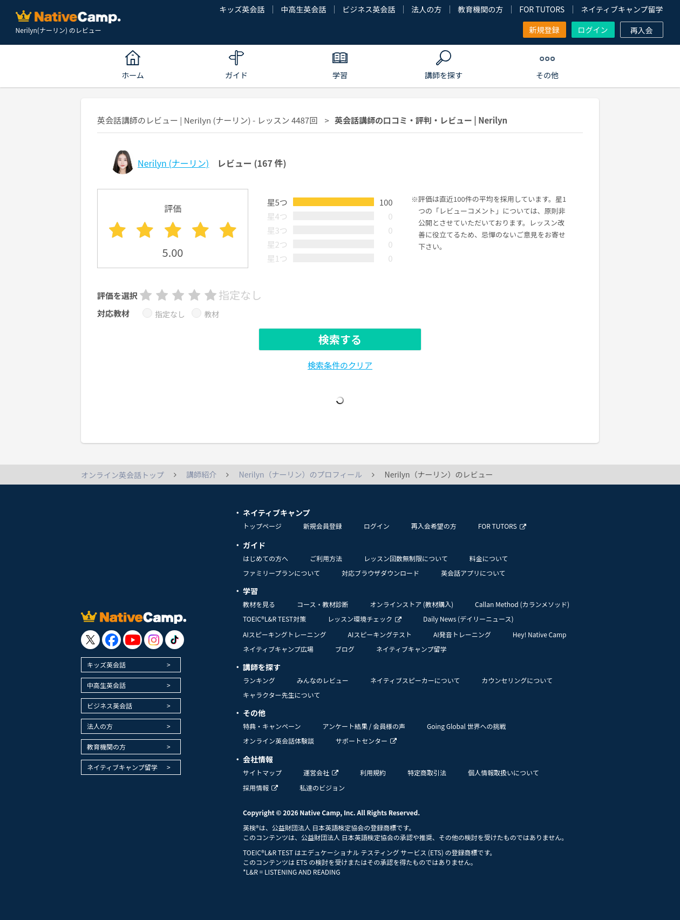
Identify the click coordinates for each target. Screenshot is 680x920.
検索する (340, 339)
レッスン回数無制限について (406, 558)
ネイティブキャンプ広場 (278, 648)
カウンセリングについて (517, 680)
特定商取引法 (426, 772)
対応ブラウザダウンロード (380, 572)
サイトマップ (262, 772)
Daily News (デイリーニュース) (468, 618)
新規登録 (544, 29)
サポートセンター (366, 740)
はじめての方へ (265, 558)
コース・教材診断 (322, 604)
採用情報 (260, 787)
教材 (211, 314)
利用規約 (373, 772)
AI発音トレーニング (462, 634)
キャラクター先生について (281, 694)
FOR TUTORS (542, 9)
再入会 (641, 30)
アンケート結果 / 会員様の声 (363, 726)
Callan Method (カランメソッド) (522, 604)
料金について (489, 558)
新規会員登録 (322, 525)
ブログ (345, 648)
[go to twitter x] (90, 639)
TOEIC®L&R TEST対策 (274, 618)
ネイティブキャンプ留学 (622, 9)
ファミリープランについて (281, 572)
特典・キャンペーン (272, 726)
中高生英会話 (303, 9)
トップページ (262, 525)
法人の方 (426, 9)
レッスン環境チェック (365, 618)
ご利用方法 (326, 558)
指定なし (170, 314)
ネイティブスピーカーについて (415, 680)
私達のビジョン (322, 787)
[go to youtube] (132, 639)
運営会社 (320, 772)
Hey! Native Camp (540, 634)
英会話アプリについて (473, 572)
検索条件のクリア (340, 365)
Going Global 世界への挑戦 (466, 726)
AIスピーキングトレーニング (284, 634)
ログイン (593, 29)
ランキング (259, 680)
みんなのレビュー (323, 680)
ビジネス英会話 (368, 9)
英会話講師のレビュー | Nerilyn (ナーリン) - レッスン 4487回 (207, 120)
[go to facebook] (111, 639)
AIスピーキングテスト (379, 634)
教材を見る (259, 604)
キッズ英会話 (241, 9)
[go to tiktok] (174, 639)
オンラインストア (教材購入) (411, 604)
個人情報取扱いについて (503, 772)
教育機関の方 (480, 9)
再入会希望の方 (434, 525)
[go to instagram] (153, 639)
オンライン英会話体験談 (278, 740)
